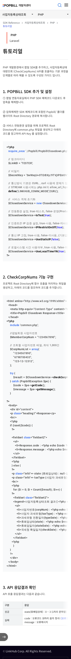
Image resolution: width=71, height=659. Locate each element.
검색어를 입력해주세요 (59, 5)
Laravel (14, 41)
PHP (13, 35)
